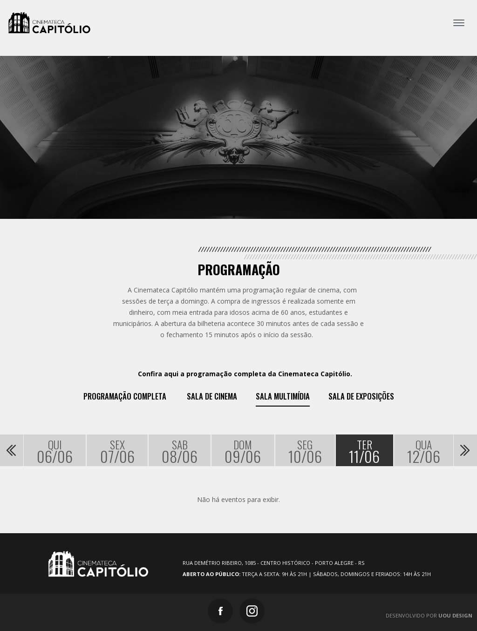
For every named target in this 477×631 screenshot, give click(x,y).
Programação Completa (124, 396)
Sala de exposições (361, 396)
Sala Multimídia (283, 396)
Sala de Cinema (212, 396)
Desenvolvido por (429, 615)
